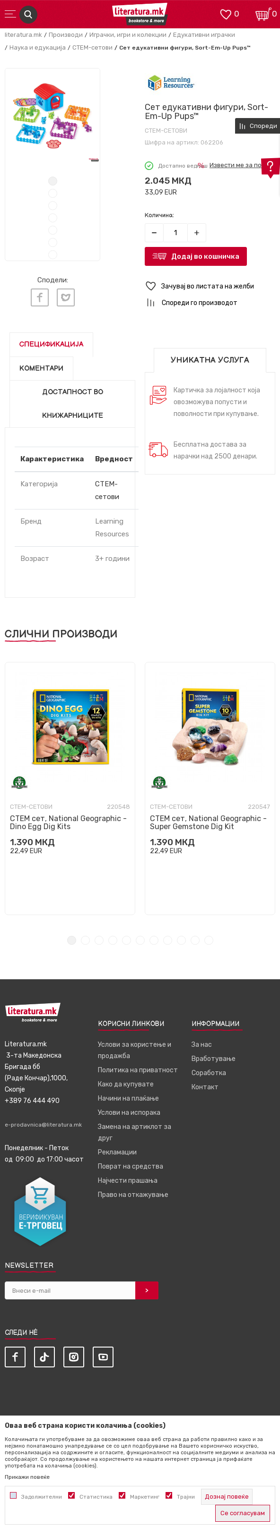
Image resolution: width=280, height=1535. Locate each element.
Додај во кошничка (205, 256)
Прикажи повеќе (27, 1477)
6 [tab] (52, 242)
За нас (202, 1045)
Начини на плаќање (128, 1098)
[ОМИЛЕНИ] (225, 13)
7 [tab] (52, 254)
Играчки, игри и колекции (127, 34)
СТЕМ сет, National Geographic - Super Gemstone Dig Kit (208, 822)
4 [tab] (52, 217)
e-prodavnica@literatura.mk (43, 1124)
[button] (210, 286)
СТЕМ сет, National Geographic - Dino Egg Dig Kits (68, 822)
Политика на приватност (138, 1070)
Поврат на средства (130, 1166)
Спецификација (51, 344)
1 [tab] (52, 181)
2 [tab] (52, 193)
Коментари (41, 368)
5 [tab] (52, 230)
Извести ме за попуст (242, 165)
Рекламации (117, 1152)
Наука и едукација (37, 47)
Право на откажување (133, 1195)
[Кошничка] (263, 13)
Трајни (186, 1497)
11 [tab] (208, 940)
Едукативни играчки (204, 34)
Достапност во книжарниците (72, 404)
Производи (66, 34)
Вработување (214, 1059)
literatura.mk (23, 34)
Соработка (209, 1073)
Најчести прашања (128, 1181)
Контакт (205, 1087)
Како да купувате (126, 1084)
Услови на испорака (129, 1113)
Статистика (96, 1497)
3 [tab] (52, 205)
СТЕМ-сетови (92, 47)
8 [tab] (167, 940)
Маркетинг (144, 1497)
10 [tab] (195, 940)
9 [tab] (181, 940)
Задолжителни (41, 1497)
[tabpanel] (52, 115)
